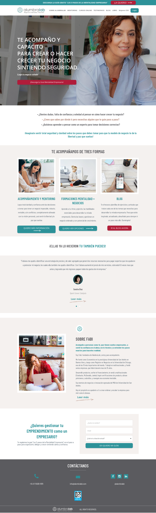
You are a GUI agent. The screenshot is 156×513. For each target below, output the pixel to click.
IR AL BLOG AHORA (119, 228)
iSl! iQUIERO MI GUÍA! (109, 446)
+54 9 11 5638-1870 (36, 484)
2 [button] (79, 306)
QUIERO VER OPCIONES (78, 228)
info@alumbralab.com (78, 484)
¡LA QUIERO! (123, 2)
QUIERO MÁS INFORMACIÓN (36, 229)
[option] (78, 281)
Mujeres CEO (124, 10)
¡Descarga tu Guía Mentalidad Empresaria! (47, 82)
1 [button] (76, 306)
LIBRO (114, 10)
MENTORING (72, 10)
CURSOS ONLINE (85, 10)
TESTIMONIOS (99, 10)
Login (134, 10)
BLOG (108, 10)
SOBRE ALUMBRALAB (57, 10)
